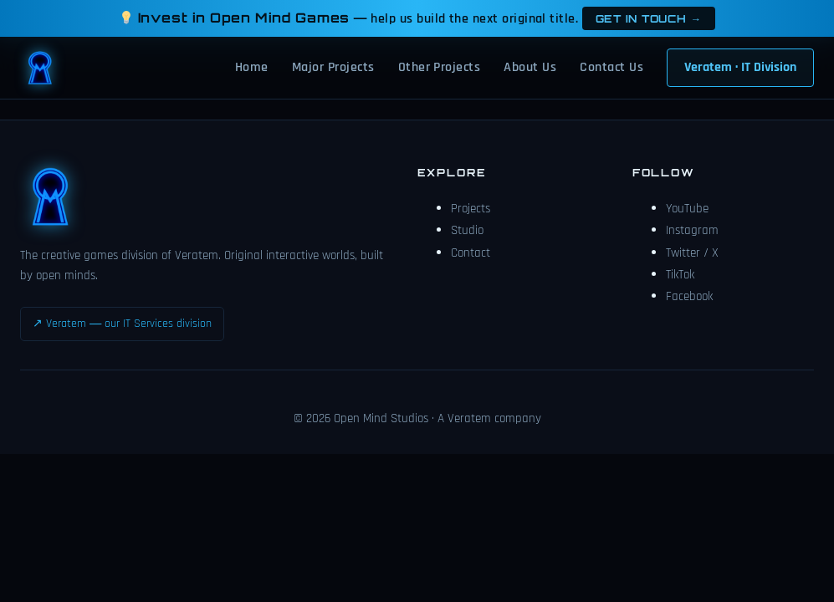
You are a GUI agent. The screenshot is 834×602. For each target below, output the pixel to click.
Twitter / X (692, 253)
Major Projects (333, 67)
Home (252, 67)
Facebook (689, 296)
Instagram (692, 230)
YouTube (687, 209)
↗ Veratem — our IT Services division (122, 323)
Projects (470, 209)
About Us (530, 67)
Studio (467, 230)
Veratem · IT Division (740, 67)
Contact (470, 253)
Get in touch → (649, 18)
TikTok (680, 275)
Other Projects (439, 67)
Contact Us (611, 67)
